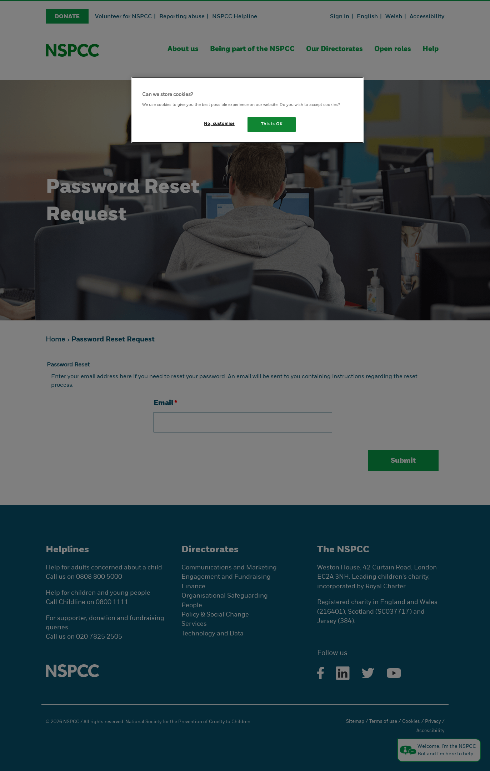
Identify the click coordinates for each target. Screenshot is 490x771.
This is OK (271, 124)
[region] (247, 110)
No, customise (219, 124)
